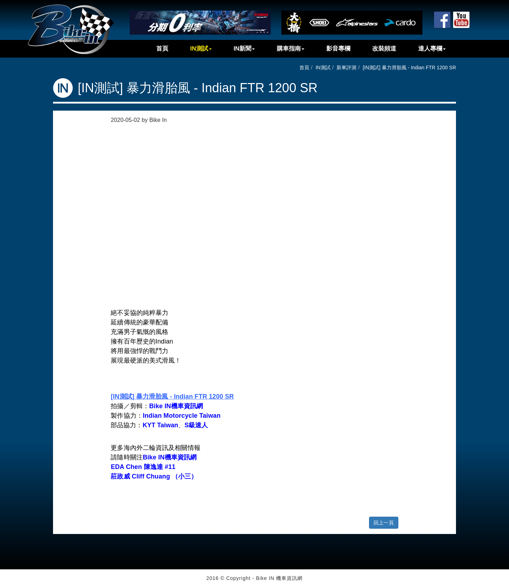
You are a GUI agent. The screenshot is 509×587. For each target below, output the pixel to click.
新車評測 (346, 67)
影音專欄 (338, 48)
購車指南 (290, 48)
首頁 (162, 48)
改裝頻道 (384, 48)
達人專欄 (432, 48)
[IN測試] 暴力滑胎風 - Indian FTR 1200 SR (409, 67)
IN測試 (201, 48)
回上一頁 (383, 523)
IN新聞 (244, 48)
